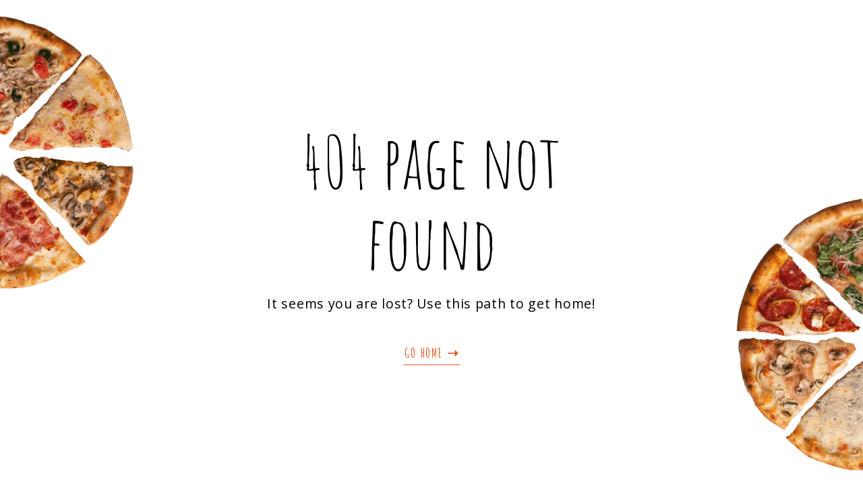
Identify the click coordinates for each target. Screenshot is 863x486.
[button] (431, 353)
